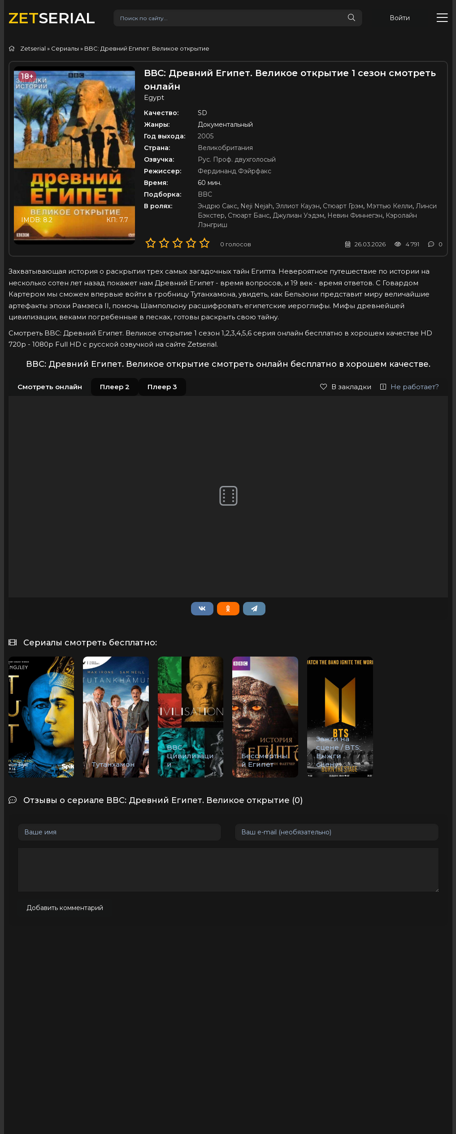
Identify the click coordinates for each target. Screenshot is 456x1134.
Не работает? (409, 386)
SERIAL (52, 18)
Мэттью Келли (389, 206)
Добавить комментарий (64, 908)
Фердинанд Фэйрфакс (234, 171)
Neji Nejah (256, 206)
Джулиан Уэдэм (298, 215)
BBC (205, 194)
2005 (205, 136)
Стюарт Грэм (343, 206)
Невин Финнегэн (354, 215)
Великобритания (225, 148)
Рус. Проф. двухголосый (237, 159)
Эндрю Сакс (217, 206)
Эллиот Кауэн (298, 206)
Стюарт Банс (248, 215)
